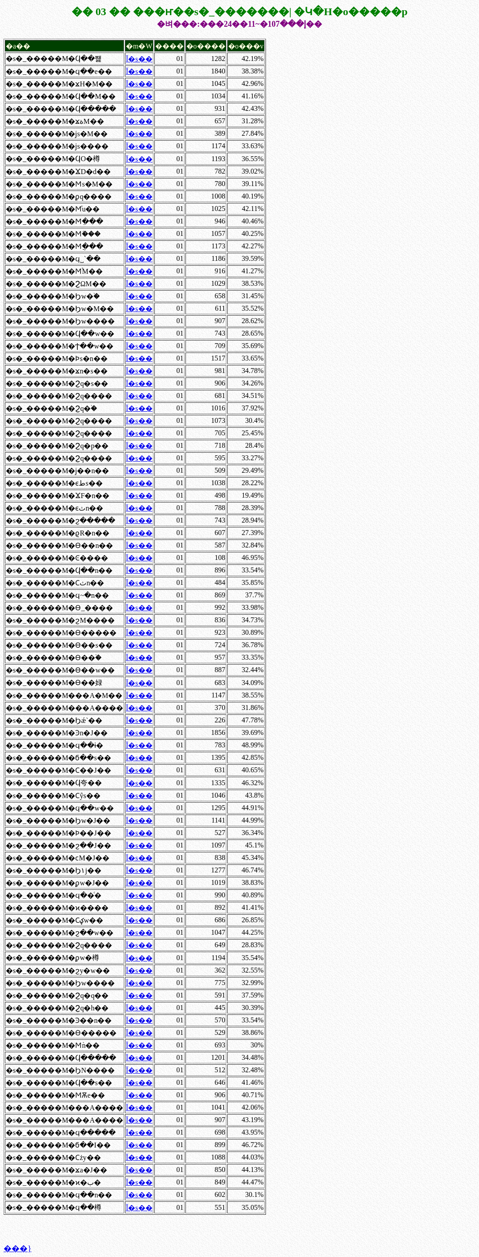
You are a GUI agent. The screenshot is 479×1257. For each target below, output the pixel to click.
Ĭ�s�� (139, 59)
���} (18, 1248)
